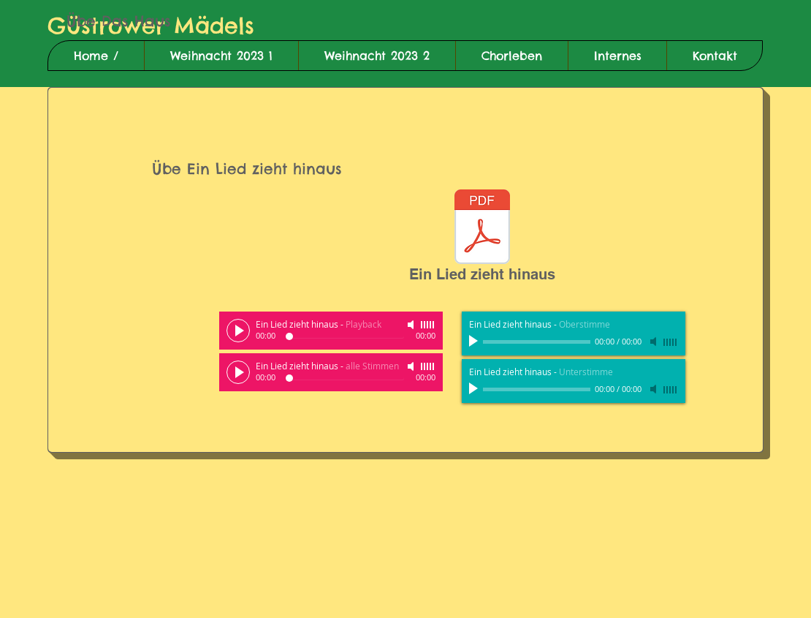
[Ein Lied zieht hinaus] (482, 238)
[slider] (428, 324)
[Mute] (412, 324)
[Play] (238, 330)
